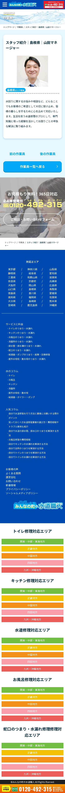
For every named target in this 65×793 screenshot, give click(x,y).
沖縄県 (53, 305)
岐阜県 (32, 273)
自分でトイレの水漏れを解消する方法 (27, 457)
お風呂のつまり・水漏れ (21, 337)
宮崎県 (12, 305)
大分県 (12, 301)
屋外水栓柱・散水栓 (18, 392)
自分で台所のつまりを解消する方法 (26, 448)
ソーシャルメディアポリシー (22, 493)
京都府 (32, 281)
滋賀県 (53, 277)
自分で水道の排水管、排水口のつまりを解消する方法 (34, 433)
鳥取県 (53, 289)
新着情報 (11, 485)
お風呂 (12, 379)
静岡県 (12, 273)
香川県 (32, 293)
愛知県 (53, 273)
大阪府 (12, 285)
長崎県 (32, 301)
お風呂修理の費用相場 (19, 439)
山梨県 (53, 269)
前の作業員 (17, 153)
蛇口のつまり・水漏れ (19, 350)
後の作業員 (47, 153)
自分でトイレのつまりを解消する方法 (27, 452)
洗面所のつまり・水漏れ (21, 341)
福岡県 (32, 297)
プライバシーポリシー (18, 489)
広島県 (53, 285)
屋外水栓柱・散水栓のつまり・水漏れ (27, 358)
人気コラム (12, 409)
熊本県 (53, 301)
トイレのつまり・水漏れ (21, 328)
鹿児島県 (32, 305)
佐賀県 (53, 297)
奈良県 (12, 281)
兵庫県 (53, 281)
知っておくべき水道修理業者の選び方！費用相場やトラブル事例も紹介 (34, 424)
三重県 (12, 277)
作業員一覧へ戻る (32, 166)
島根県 (32, 289)
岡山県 (32, 285)
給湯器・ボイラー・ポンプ (22, 397)
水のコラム (12, 371)
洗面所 (12, 388)
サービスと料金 (14, 324)
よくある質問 (13, 473)
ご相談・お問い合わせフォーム (32, 219)
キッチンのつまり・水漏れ (22, 332)
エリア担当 (15, 90)
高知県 (12, 297)
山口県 (12, 289)
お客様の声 (12, 469)
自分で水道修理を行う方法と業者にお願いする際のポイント (34, 415)
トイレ (12, 375)
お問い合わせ (13, 481)
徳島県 (12, 293)
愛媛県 (53, 293)
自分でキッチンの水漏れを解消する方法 (28, 443)
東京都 (12, 269)
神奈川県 (32, 269)
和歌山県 (32, 277)
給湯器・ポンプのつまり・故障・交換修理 (29, 354)
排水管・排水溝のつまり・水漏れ (25, 345)
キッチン (13, 384)
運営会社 (11, 477)
